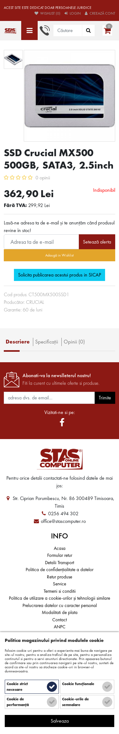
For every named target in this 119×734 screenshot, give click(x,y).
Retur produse (59, 577)
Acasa (60, 548)
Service (59, 584)
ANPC (60, 627)
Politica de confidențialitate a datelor (59, 569)
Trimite (105, 397)
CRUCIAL (35, 302)
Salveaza (60, 720)
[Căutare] (88, 30)
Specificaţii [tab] (46, 341)
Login (73, 13)
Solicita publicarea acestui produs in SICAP (59, 274)
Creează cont (100, 13)
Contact (59, 620)
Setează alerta (97, 241)
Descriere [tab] (18, 341)
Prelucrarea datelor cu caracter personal (59, 605)
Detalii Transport (59, 562)
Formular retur (59, 555)
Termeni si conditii (60, 591)
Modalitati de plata (60, 612)
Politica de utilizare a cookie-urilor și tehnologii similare (59, 598)
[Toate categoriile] (29, 30)
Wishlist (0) (47, 13)
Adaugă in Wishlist (59, 255)
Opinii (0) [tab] (74, 341)
